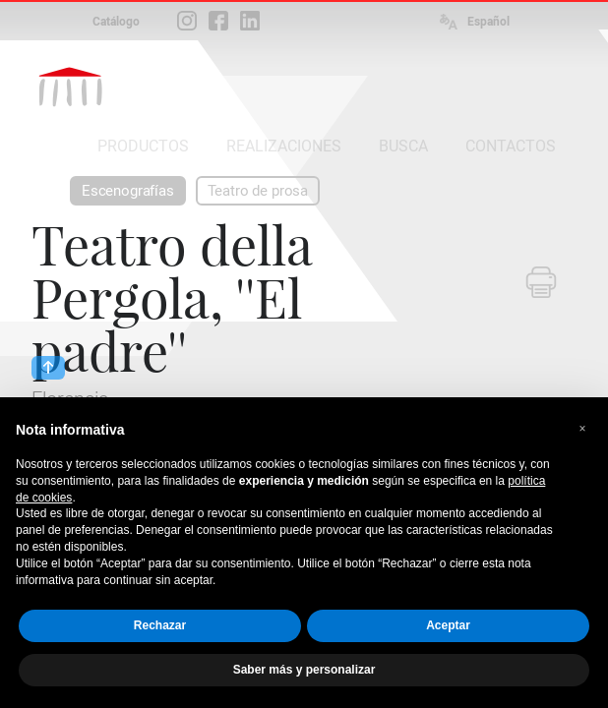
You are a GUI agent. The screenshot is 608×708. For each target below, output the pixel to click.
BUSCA (403, 146)
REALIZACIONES (283, 146)
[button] (582, 428)
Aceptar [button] (448, 625)
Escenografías (128, 191)
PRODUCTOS (143, 146)
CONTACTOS (510, 146)
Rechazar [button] (160, 625)
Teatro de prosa (258, 191)
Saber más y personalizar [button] (304, 670)
